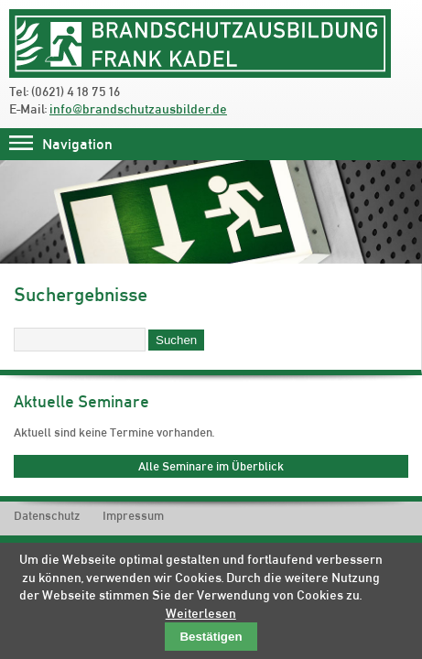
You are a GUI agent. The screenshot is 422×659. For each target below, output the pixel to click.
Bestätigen (210, 636)
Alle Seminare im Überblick (211, 466)
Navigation (77, 144)
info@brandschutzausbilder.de (138, 109)
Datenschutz (47, 516)
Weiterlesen (201, 613)
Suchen (176, 340)
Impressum (133, 516)
